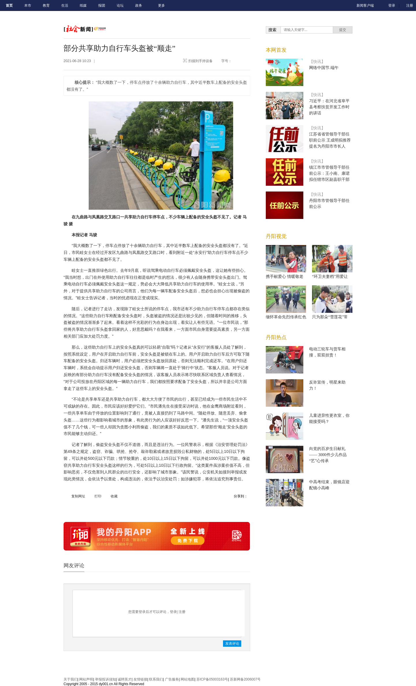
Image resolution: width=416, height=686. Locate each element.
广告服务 (172, 679)
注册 (409, 5)
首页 (9, 5)
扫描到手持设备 (200, 61)
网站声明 (86, 679)
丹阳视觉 (276, 236)
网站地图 (187, 679)
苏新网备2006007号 (245, 679)
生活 (64, 5)
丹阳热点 (276, 337)
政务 (138, 5)
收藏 (114, 496)
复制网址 (78, 496)
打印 (97, 496)
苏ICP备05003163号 (212, 679)
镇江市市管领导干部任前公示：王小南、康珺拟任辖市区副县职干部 (329, 173)
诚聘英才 (124, 679)
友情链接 (140, 679)
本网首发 (276, 50)
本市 (27, 5)
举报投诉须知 (105, 679)
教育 (46, 5)
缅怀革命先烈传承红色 (286, 317)
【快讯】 (317, 62)
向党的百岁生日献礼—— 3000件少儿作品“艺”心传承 (328, 455)
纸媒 (83, 5)
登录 (391, 5)
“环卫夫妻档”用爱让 (330, 276)
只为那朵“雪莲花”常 (330, 317)
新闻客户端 (365, 5)
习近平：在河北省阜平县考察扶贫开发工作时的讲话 (329, 107)
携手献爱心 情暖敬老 (284, 276)
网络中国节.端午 (324, 68)
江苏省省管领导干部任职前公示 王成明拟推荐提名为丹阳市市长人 (330, 140)
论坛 (120, 5)
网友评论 (74, 565)
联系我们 (156, 679)
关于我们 (70, 679)
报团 (101, 5)
